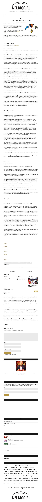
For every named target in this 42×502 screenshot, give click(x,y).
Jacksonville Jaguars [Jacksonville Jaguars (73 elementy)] (8, 473)
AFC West (5, 251)
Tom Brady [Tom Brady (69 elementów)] (24, 483)
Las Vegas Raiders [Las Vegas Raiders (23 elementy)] (26, 473)
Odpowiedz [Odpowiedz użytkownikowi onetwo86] (36, 291)
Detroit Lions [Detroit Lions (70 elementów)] (7, 471)
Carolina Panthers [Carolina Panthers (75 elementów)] (24, 467)
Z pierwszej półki (6, 458)
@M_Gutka (17, 45)
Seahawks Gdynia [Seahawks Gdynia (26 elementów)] (25, 482)
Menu (5, 15)
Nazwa (5, 342)
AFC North (5, 246)
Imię (4, 387)
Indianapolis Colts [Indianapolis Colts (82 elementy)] (32, 471)
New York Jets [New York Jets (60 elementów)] (29, 478)
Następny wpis (29, 271)
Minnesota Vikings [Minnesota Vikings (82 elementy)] (22, 476)
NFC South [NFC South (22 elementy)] (33, 478)
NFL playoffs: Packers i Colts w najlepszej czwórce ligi (21, 279)
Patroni (32, 487)
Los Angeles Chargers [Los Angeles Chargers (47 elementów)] (32, 473)
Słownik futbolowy (17, 487)
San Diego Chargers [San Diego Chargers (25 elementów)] (10, 482)
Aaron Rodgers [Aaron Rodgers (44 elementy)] (6, 465)
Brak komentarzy (23, 22)
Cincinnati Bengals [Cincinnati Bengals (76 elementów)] (8, 469)
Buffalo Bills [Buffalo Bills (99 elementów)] (14, 467)
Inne (4, 425)
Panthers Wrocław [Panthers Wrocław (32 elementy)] (9, 480)
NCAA (4, 427)
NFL (21, 18)
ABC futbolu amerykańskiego (8, 421)
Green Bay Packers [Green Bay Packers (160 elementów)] (15, 471)
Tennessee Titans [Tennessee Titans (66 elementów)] (18, 483)
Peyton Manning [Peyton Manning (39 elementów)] (19, 480)
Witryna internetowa (7, 349)
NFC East (5, 254)
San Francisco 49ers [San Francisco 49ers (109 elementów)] (18, 482)
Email (5, 390)
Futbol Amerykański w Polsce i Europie (9, 423)
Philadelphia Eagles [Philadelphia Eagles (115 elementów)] (27, 480)
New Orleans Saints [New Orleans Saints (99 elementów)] (13, 478)
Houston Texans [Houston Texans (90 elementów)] (24, 471)
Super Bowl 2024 (10, 487)
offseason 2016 (6, 264)
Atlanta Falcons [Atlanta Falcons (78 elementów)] (26, 465)
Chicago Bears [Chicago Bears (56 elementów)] (31, 467)
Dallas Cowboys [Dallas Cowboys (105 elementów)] (24, 469)
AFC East (5, 243)
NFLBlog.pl (7, 450)
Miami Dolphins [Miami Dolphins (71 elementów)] (14, 475)
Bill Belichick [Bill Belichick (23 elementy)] (9, 467)
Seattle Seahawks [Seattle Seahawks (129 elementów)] (32, 482)
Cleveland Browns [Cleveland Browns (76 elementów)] (16, 469)
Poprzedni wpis (12, 271)
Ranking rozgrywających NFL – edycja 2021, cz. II (33, 286)
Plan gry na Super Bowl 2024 (12, 444)
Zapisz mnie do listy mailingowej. (10, 354)
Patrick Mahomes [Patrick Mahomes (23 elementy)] (14, 480)
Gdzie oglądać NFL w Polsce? (25, 487)
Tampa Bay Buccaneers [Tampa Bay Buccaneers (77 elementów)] (9, 483)
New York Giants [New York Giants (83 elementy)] (22, 478)
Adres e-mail (6, 345)
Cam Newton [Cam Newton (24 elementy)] (18, 467)
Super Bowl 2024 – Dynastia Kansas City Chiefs (15, 440)
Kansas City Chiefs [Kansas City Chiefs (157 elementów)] (18, 473)
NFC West (5, 259)
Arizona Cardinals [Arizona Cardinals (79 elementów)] (19, 465)
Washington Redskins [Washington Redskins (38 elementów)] (29, 483)
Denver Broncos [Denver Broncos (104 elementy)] (33, 469)
